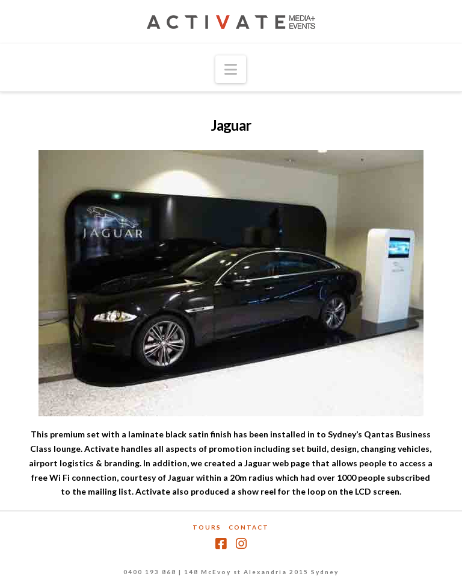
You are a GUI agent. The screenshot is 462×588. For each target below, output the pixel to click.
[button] (230, 69)
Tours (206, 527)
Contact (249, 527)
